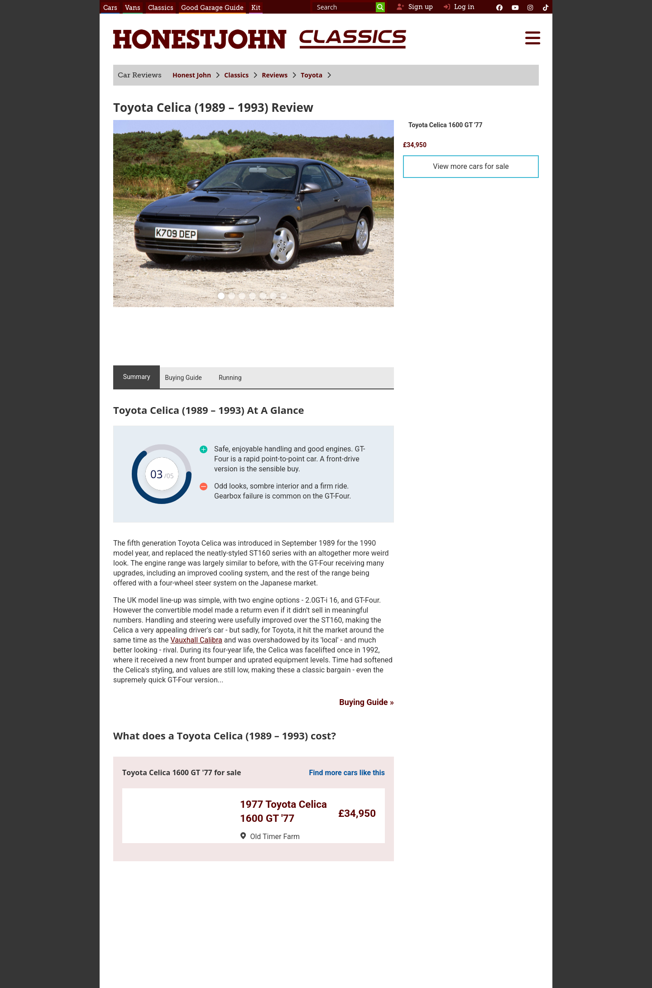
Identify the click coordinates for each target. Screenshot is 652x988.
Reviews (275, 75)
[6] (284, 297)
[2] (242, 297)
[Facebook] (499, 6)
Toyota (311, 75)
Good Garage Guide (212, 7)
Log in (459, 6)
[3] (253, 297)
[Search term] (348, 7)
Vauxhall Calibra (196, 640)
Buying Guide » (366, 702)
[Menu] (532, 38)
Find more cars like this (347, 772)
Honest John (192, 75)
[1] (232, 297)
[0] (221, 297)
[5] (273, 297)
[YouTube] (515, 6)
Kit (255, 7)
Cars (110, 7)
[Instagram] (530, 6)
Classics (160, 7)
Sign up (414, 6)
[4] (263, 297)
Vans (132, 7)
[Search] (380, 7)
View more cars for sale (471, 166)
